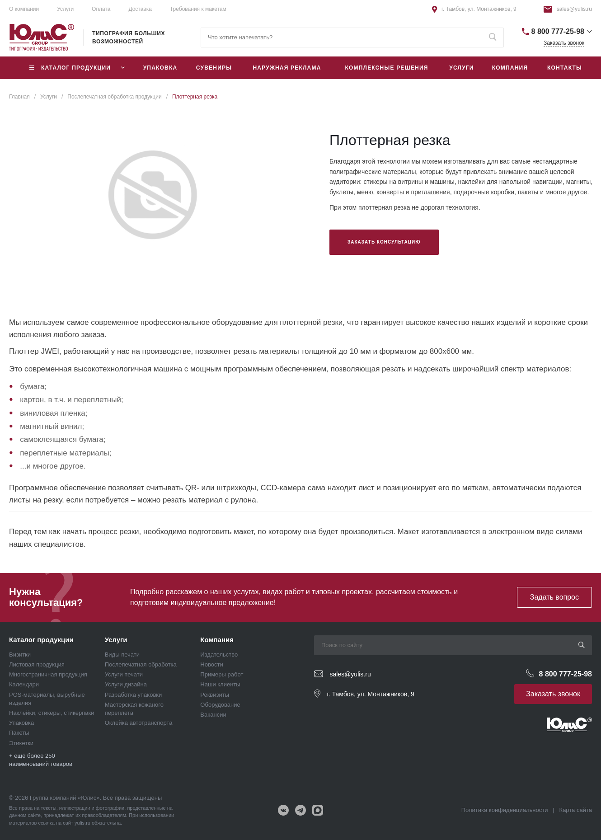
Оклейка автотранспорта (139, 722)
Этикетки (21, 743)
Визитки (20, 654)
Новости (211, 664)
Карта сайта (575, 810)
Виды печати (122, 654)
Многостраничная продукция (48, 674)
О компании (24, 9)
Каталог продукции (41, 639)
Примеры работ (221, 674)
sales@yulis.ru (574, 9)
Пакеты (19, 732)
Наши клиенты (220, 684)
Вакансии (213, 714)
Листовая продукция (37, 664)
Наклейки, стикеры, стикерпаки (51, 712)
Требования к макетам (198, 9)
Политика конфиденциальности (504, 810)
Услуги (116, 639)
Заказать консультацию (384, 241)
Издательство (219, 654)
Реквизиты (214, 694)
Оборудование (220, 704)
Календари (24, 684)
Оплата (101, 9)
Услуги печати (124, 674)
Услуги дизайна (126, 684)
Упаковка (21, 722)
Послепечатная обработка (141, 664)
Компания (217, 639)
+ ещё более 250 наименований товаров (40, 759)
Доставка (140, 9)
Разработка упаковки (133, 694)
